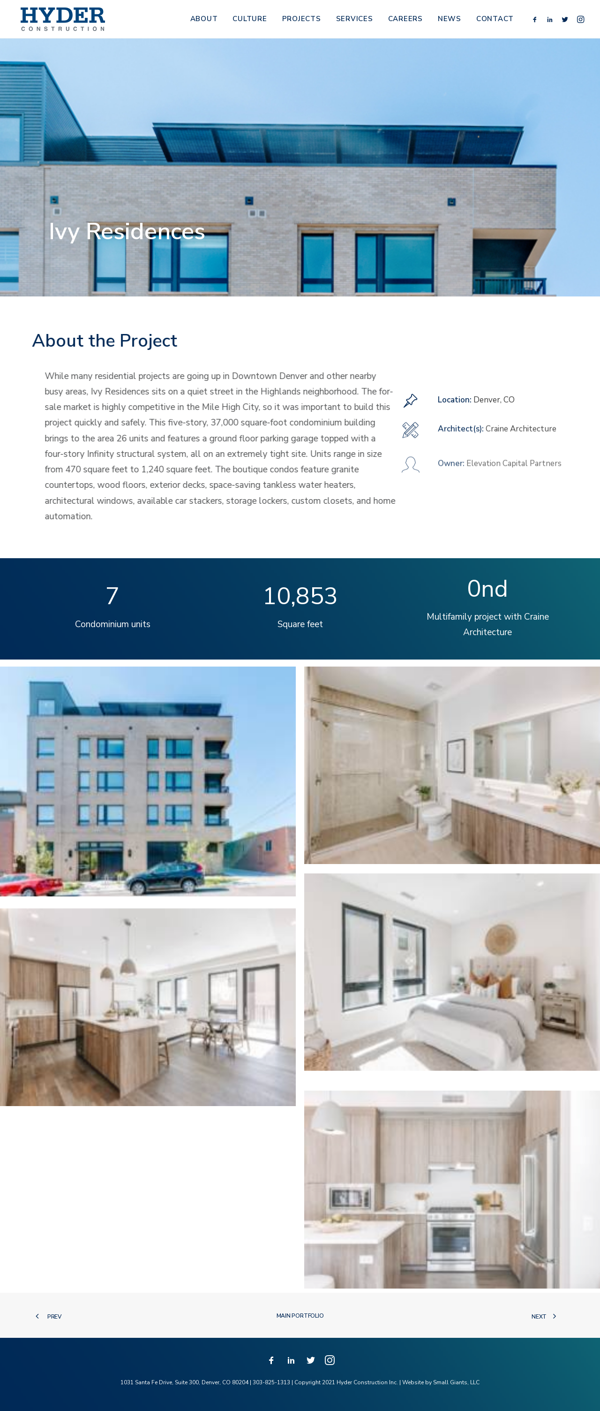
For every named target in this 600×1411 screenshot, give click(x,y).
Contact (495, 21)
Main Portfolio (300, 1316)
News (449, 21)
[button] (536, 21)
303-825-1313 (271, 1382)
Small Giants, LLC (456, 1382)
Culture (249, 21)
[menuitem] (204, 21)
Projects (301, 21)
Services (354, 21)
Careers (405, 21)
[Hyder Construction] (62, 21)
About (204, 21)
